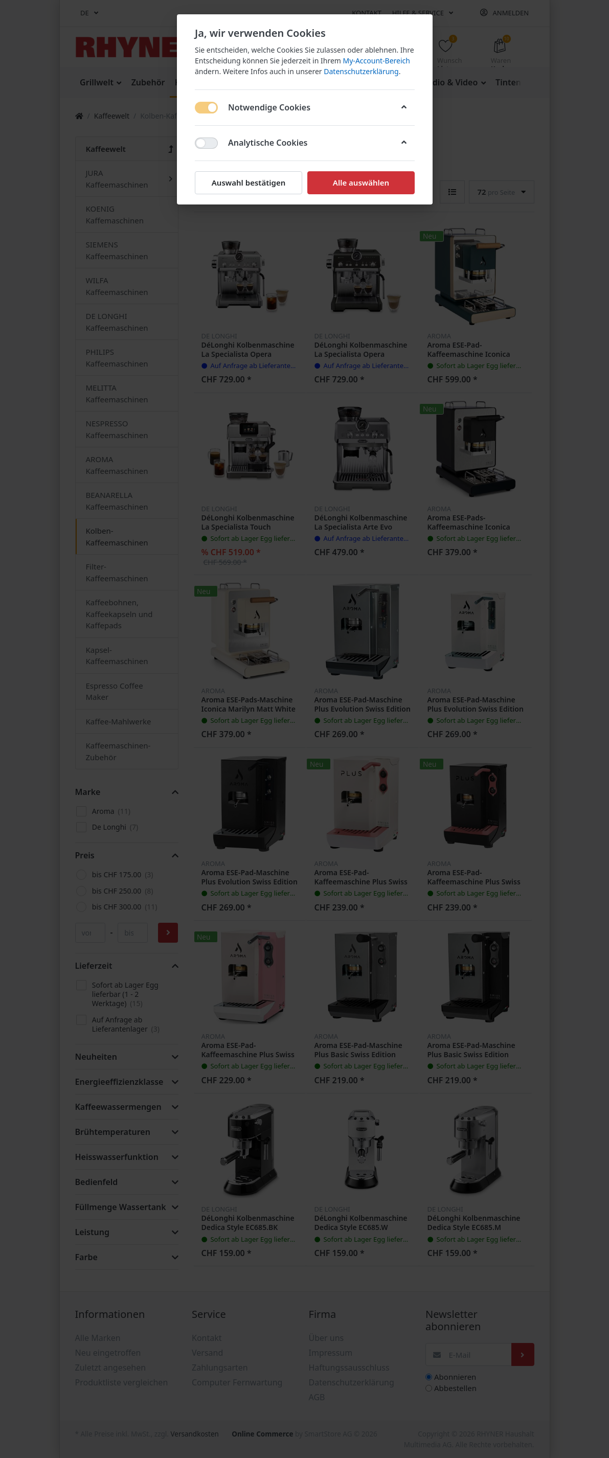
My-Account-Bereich (376, 60)
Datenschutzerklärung (361, 71)
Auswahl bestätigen (248, 182)
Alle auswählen (360, 182)
